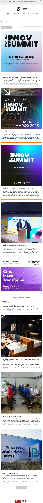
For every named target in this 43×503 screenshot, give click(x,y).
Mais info (24, 3)
